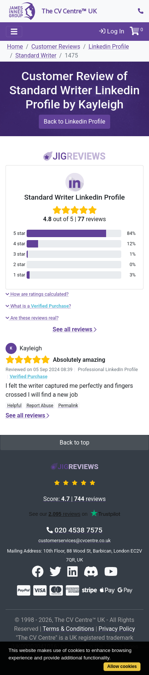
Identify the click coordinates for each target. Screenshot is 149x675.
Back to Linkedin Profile (74, 121)
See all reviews (74, 329)
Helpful (14, 405)
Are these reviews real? (32, 318)
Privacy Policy (117, 628)
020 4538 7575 (74, 530)
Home (15, 46)
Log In (111, 31)
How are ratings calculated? (37, 294)
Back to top (74, 442)
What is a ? (38, 306)
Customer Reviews (55, 46)
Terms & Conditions (68, 628)
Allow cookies (122, 666)
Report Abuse (40, 405)
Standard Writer (36, 55)
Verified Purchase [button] (28, 376)
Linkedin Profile (109, 46)
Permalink (68, 405)
